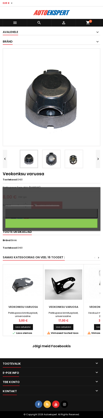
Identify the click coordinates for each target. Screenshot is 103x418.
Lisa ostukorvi (23, 327)
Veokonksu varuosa (23, 307)
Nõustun (51, 223)
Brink (14, 240)
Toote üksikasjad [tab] (17, 232)
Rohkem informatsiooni (19, 204)
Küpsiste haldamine (47, 204)
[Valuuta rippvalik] (8, 3)
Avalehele (10, 32)
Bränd (7, 240)
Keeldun (52, 213)
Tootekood (10, 179)
